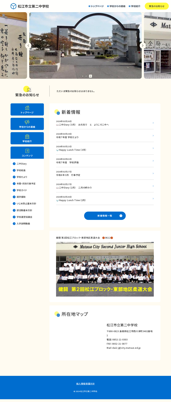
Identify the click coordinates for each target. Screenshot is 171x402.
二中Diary (22, 163)
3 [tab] (86, 76)
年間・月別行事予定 (26, 183)
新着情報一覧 (105, 218)
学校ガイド (22, 190)
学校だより (22, 177)
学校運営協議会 (24, 217)
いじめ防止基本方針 (26, 203)
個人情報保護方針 (85, 386)
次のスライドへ (143, 45)
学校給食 (21, 170)
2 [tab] (82, 76)
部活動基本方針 (24, 210)
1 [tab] (79, 76)
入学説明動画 (23, 223)
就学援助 (21, 196)
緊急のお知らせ (148, 6)
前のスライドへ (28, 45)
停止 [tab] (90, 76)
